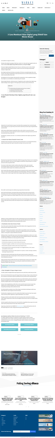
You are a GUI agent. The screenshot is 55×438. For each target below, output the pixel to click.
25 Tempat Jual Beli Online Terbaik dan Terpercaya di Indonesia (45, 144)
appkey (34, 403)
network (41, 197)
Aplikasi (41, 124)
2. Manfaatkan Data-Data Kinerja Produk (16, 90)
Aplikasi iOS (42, 235)
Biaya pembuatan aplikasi (44, 241)
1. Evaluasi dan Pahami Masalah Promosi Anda (17, 89)
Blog (40, 114)
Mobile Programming (43, 237)
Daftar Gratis (51, 55)
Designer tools (42, 252)
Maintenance (42, 210)
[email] (44, 56)
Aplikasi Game (42, 231)
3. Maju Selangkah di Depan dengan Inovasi (16, 91)
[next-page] (28, 407)
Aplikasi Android (42, 233)
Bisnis (47, 62)
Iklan (40, 170)
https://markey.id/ (20, 306)
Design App (41, 248)
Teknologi (47, 67)
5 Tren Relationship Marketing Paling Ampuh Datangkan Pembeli (9, 375)
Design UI (41, 250)
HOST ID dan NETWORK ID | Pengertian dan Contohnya (45, 199)
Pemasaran (16, 30)
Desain (41, 180)
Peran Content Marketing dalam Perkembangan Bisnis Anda (21, 399)
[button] (53, 3)
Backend (41, 218)
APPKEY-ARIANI (7, 404)
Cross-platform (42, 239)
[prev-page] (26, 407)
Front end (41, 216)
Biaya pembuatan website (44, 226)
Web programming (43, 222)
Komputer (41, 152)
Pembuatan (41, 133)
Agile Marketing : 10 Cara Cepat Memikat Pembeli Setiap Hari (27, 375)
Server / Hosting (42, 212)
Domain (41, 214)
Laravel (41, 220)
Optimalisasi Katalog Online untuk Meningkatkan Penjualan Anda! (34, 399)
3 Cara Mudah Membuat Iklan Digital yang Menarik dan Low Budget (19, 88)
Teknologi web (42, 224)
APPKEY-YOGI (21, 404)
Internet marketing (21, 30)
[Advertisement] (19, 52)
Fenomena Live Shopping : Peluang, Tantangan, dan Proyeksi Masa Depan (47, 399)
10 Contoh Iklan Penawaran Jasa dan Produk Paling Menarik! (46, 172)
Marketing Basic (10, 367)
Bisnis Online (6, 367)
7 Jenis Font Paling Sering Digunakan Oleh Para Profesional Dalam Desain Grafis (46, 117)
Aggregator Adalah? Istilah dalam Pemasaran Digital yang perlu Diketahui (7, 399)
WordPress (41, 208)
